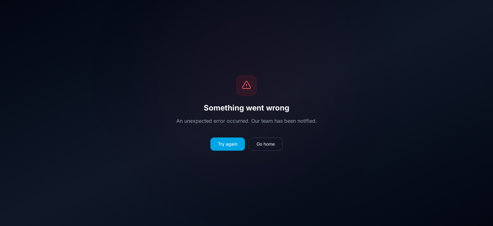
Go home (266, 144)
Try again (227, 144)
